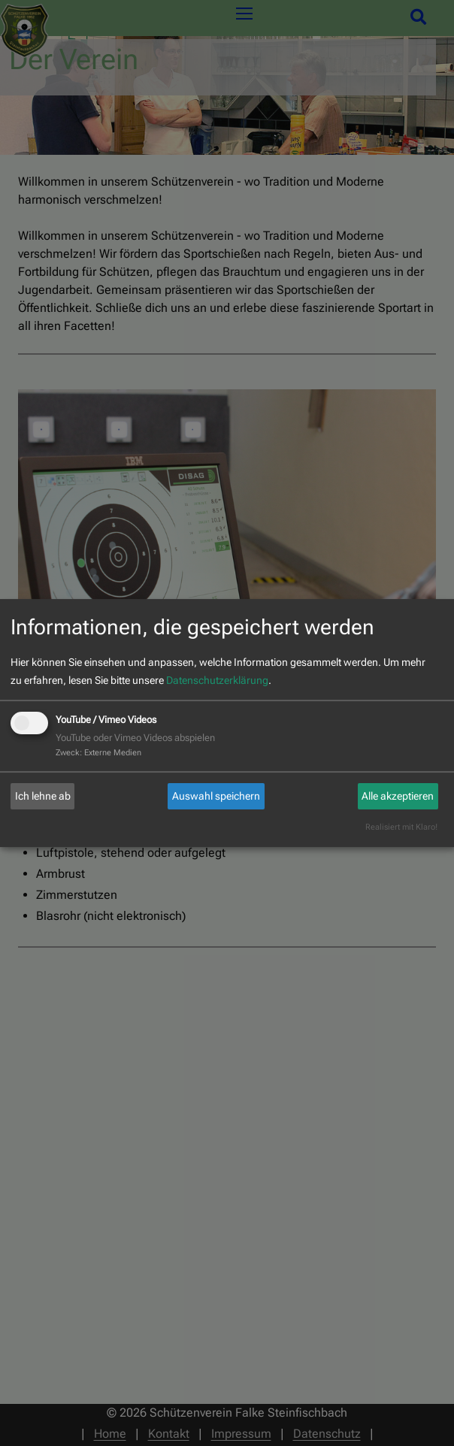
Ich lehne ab (43, 796)
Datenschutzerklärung (217, 680)
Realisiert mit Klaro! (401, 827)
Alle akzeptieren (398, 796)
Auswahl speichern (216, 796)
